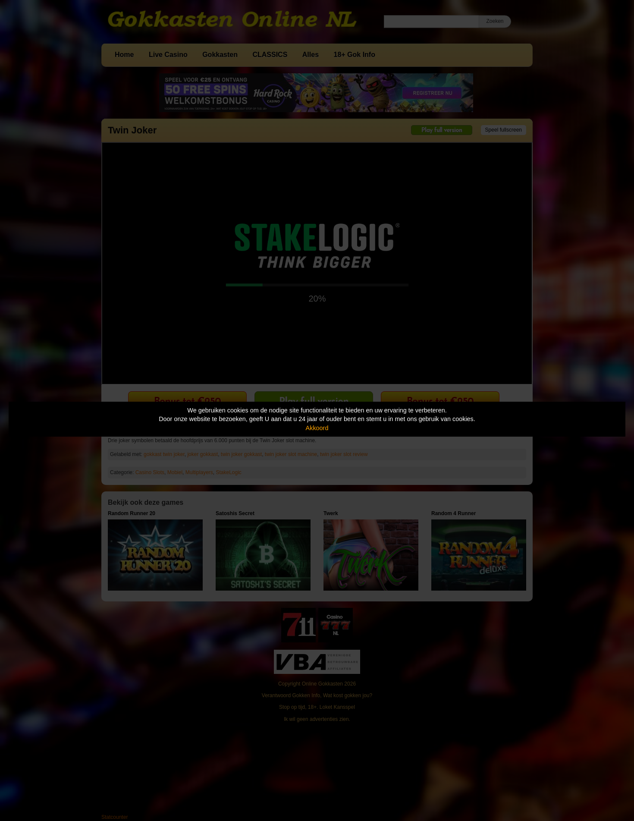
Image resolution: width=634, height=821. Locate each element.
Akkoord (317, 428)
